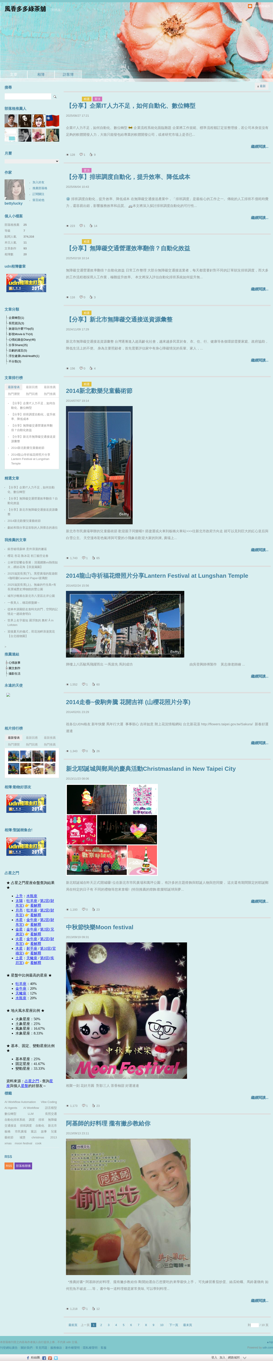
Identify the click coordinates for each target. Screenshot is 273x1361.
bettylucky (14, 203)
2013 (53, 1137)
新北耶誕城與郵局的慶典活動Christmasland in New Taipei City (151, 768)
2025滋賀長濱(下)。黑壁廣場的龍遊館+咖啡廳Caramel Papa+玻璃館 (33, 576)
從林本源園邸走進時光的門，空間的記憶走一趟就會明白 (33, 611)
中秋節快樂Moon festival (99, 927)
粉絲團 (35, 1357)
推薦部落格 (40, 188)
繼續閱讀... (259, 146)
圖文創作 (14, 668)
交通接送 (10, 1125)
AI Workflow (31, 1108)
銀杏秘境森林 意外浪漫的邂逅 (27, 549)
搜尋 (55, 96)
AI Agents (11, 1108)
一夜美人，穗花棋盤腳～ (24, 602)
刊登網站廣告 (9, 1347)
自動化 (39, 1125)
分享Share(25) (18, 345)
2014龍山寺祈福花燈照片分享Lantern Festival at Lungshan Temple (157, 575)
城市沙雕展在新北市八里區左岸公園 (31, 596)
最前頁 (72, 1325)
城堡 (22, 1137)
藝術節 (9, 1137)
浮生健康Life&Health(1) (24, 356)
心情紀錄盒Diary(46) (22, 339)
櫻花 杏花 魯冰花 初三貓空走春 (28, 555)
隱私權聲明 (90, 1347)
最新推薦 (50, 387)
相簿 (41, 74)
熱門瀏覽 (14, 394)
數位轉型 (10, 1113)
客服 (103, 1347)
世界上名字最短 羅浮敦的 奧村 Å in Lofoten (30, 623)
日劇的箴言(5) (18, 350)
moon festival (23, 1143)
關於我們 (27, 1347)
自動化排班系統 (15, 1119)
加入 (222, 1357)
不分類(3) (15, 361)
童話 (34, 1131)
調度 (32, 1119)
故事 (44, 1131)
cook (38, 1143)
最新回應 (32, 387)
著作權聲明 (72, 1347)
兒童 (54, 1131)
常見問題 (41, 1347)
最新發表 (14, 387)
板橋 (7, 1131)
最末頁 (187, 1325)
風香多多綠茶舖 (25, 8)
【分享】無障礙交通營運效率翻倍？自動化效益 (128, 248)
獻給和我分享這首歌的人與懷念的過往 (33, 527)
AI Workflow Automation (20, 1102)
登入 (214, 1357)
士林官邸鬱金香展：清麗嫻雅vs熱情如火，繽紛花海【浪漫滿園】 (33, 565)
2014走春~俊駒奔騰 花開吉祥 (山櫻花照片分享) (128, 702)
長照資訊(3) (16, 323)
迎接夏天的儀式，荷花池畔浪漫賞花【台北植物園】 (31, 634)
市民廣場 (21, 1131)
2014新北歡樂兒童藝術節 (99, 390)
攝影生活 (14, 673)
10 (161, 1325)
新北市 (52, 1125)
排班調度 (26, 1125)
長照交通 (51, 1113)
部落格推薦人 (15, 108)
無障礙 (52, 1119)
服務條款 (56, 1347)
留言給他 (38, 200)
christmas (38, 1137)
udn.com (268, 1347)
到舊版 (56, 10)
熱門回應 (32, 394)
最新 (263, 86)
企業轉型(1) (16, 317)
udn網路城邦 (261, 6)
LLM (30, 1113)
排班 (41, 1119)
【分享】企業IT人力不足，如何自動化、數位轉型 (130, 105)
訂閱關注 (38, 194)
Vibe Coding (49, 1102)
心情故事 (14, 662)
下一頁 (173, 1325)
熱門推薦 (50, 394)
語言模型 (51, 1108)
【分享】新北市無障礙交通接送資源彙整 (119, 319)
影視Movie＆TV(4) (21, 334)
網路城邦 (234, 1357)
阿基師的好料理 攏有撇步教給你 (108, 1123)
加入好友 (38, 182)
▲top (269, 1342)
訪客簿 (68, 74)
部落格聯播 (23, 1166)
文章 (13, 74)
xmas (8, 1143)
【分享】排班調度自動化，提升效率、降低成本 (128, 176)
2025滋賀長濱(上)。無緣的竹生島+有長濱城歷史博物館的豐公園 (32, 587)
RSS (9, 1166)
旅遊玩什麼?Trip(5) (21, 328)
